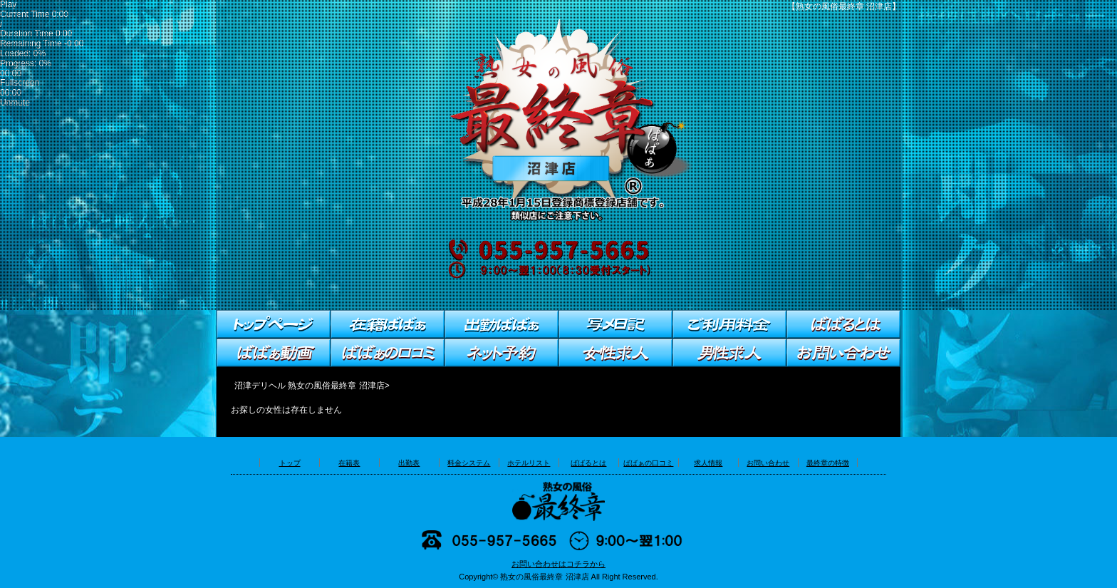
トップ (290, 463)
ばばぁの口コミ (648, 463)
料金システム (468, 463)
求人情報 (708, 463)
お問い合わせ (768, 463)
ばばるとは (588, 463)
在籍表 (349, 463)
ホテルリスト (528, 463)
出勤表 (409, 463)
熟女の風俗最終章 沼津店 (544, 576)
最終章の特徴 (827, 463)
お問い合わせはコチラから (558, 563)
